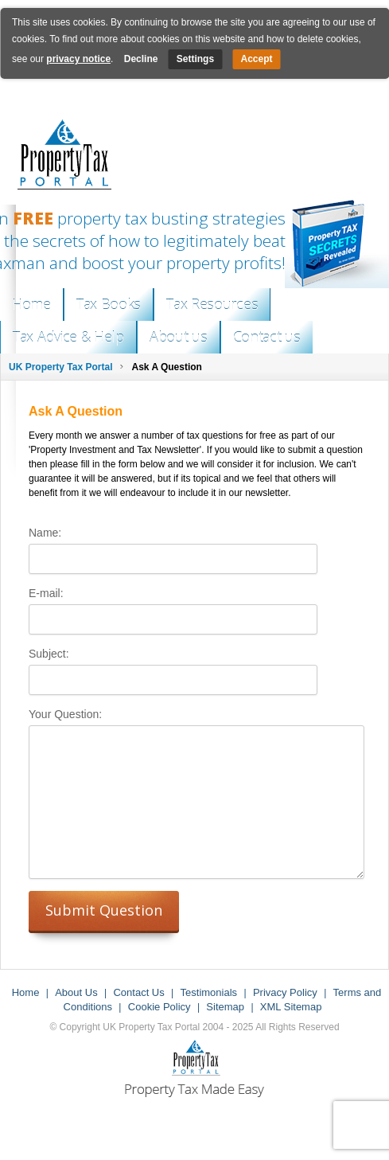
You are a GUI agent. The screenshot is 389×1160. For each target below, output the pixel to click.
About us (179, 336)
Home (31, 304)
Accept (256, 58)
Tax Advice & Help (68, 336)
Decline (141, 58)
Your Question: (65, 714)
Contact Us (138, 992)
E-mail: (46, 593)
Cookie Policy (159, 1007)
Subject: (49, 653)
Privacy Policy (285, 992)
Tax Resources (212, 304)
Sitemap (225, 1007)
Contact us (267, 336)
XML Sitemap (291, 1007)
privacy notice (78, 58)
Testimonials (209, 992)
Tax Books (108, 304)
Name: (45, 532)
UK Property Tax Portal (60, 367)
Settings (195, 58)
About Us (76, 992)
